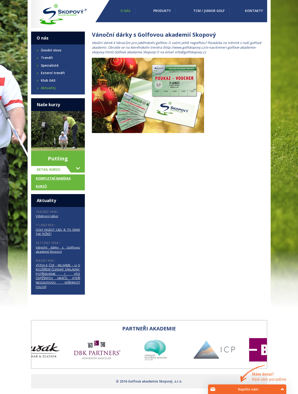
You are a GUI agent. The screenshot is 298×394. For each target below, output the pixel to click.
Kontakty (254, 10)
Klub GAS (47, 80)
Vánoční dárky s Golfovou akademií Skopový (58, 249)
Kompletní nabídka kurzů (53, 182)
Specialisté (49, 65)
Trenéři (46, 57)
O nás (125, 10)
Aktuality (48, 88)
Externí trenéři (52, 73)
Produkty (162, 10)
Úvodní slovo (50, 50)
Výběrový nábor (47, 216)
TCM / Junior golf (209, 10)
